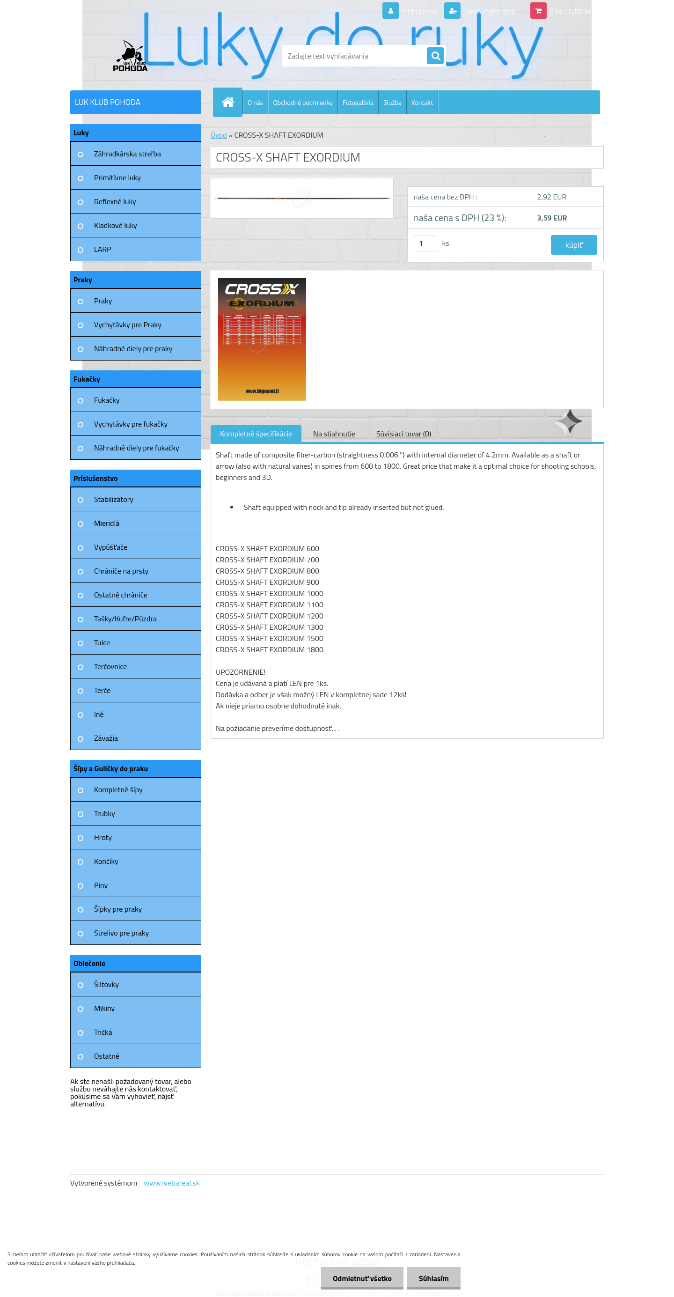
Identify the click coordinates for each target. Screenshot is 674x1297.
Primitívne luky (117, 177)
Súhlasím (434, 1278)
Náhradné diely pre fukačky (136, 447)
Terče (102, 690)
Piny (101, 885)
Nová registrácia (489, 11)
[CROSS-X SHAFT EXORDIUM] (261, 279)
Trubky (104, 813)
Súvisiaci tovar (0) (403, 433)
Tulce (102, 642)
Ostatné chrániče (120, 594)
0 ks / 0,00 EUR (573, 11)
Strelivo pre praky (121, 932)
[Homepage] (231, 102)
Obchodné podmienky (303, 102)
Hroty (103, 837)
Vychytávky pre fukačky (131, 423)
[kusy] (425, 243)
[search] (435, 56)
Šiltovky (106, 984)
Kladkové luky (115, 225)
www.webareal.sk (172, 1182)
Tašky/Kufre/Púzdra (125, 618)
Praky (103, 300)
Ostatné (106, 1055)
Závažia (106, 738)
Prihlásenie (421, 11)
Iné (99, 714)
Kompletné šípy (118, 789)
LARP (102, 249)
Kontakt (422, 102)
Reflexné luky (115, 201)
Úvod (219, 134)
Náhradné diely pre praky (133, 348)
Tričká (103, 1032)
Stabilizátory (113, 499)
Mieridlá (106, 523)
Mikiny (104, 1008)
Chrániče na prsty (121, 570)
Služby (392, 102)
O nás (255, 102)
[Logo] (134, 55)
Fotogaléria (358, 102)
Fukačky (107, 399)
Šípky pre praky (118, 908)
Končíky (106, 861)
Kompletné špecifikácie (256, 433)
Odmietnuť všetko (362, 1278)
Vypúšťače (110, 547)
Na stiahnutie (334, 433)
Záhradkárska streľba (127, 153)
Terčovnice (110, 666)
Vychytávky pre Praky (127, 324)
